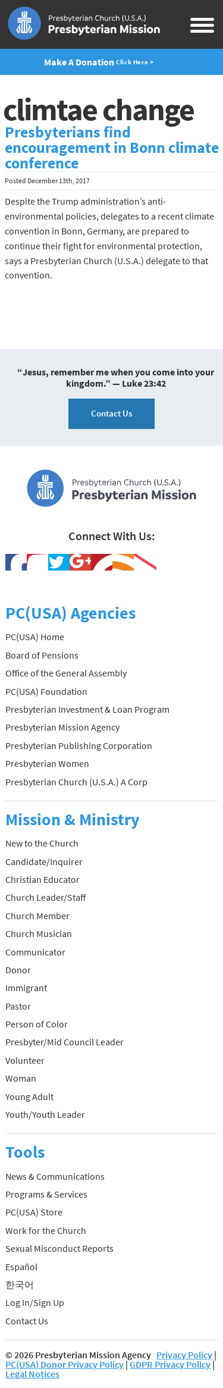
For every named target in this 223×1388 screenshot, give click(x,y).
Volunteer (25, 1060)
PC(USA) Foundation (46, 691)
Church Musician (38, 933)
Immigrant (26, 988)
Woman (20, 1078)
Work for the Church (45, 1230)
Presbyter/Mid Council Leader (64, 1042)
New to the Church (41, 843)
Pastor (18, 1006)
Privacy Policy (184, 1355)
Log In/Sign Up (34, 1302)
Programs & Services (46, 1194)
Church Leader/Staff (45, 897)
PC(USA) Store (33, 1212)
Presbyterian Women (47, 763)
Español (21, 1267)
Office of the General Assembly (66, 673)
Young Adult (29, 1096)
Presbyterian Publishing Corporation (78, 745)
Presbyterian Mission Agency (62, 727)
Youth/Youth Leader (45, 1114)
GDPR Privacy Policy (170, 1364)
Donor (18, 970)
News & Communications (55, 1176)
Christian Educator (42, 879)
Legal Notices (32, 1374)
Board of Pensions (41, 655)
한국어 (19, 1284)
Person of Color (36, 1024)
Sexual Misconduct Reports (59, 1248)
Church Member (37, 916)
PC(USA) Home (34, 637)
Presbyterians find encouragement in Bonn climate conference (112, 148)
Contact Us (111, 413)
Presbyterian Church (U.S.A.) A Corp (76, 782)
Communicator (35, 952)
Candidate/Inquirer (44, 861)
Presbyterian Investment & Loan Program (87, 709)
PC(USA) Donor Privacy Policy (64, 1364)
